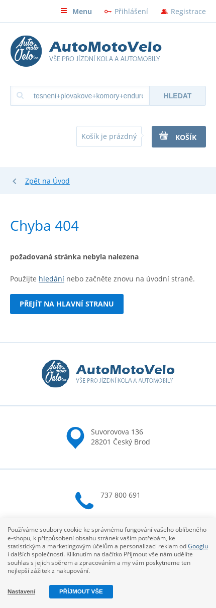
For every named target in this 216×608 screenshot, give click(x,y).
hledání (51, 278)
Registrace (188, 11)
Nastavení (21, 591)
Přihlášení (131, 11)
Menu (76, 11)
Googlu (198, 546)
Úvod (61, 181)
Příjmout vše (81, 591)
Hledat (178, 96)
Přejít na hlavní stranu (67, 304)
